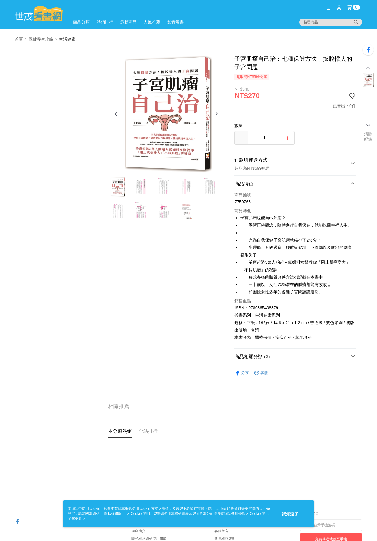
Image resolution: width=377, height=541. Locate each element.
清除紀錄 (368, 136)
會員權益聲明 (225, 539)
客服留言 (221, 531)
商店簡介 (138, 531)
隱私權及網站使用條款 (149, 539)
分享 (241, 373)
